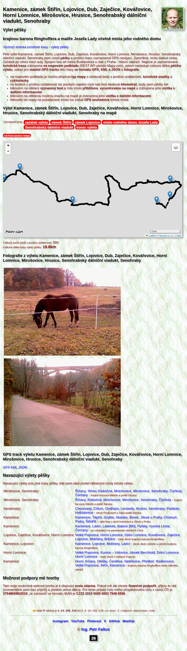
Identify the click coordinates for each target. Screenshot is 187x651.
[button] (4, 177)
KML (14, 467)
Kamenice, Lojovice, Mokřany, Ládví (102, 544)
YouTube (78, 621)
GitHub (114, 621)
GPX (6, 467)
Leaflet (150, 235)
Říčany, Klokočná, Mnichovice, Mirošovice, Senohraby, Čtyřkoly (123, 500)
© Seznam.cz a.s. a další (169, 235)
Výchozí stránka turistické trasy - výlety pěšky (36, 47)
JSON (22, 467)
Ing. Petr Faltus (95, 629)
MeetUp (128, 621)
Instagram (60, 621)
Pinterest (94, 621)
